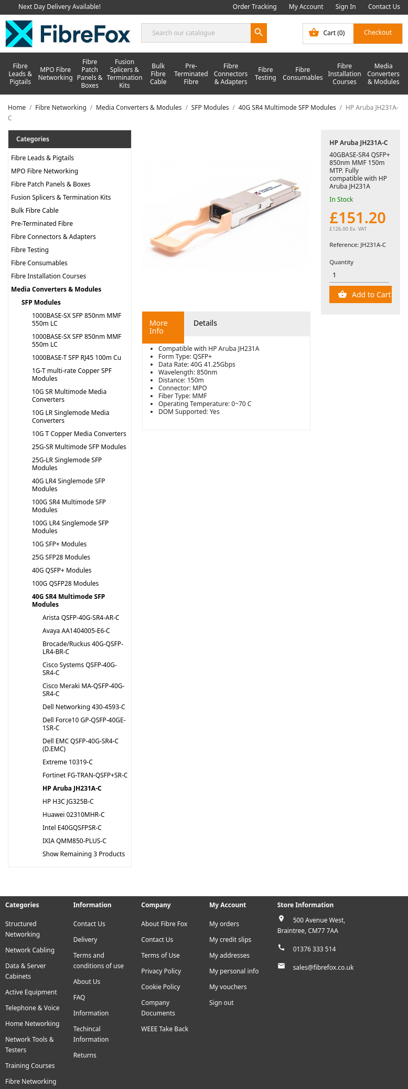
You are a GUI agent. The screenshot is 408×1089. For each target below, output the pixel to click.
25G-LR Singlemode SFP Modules (67, 463)
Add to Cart (370, 294)
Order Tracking (255, 7)
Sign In (346, 7)
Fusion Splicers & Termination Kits (124, 73)
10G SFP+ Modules (59, 544)
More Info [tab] (158, 327)
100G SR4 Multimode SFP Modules (69, 505)
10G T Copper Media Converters (79, 433)
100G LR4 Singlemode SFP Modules (70, 526)
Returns (84, 1055)
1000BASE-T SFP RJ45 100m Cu (76, 357)
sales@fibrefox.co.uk (323, 967)
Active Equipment (31, 992)
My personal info (234, 971)
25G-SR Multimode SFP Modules (79, 446)
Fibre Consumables (303, 73)
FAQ (79, 997)
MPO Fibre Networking (55, 73)
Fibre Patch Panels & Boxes (90, 73)
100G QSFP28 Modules (65, 583)
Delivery (85, 939)
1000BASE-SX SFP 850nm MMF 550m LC (76, 319)
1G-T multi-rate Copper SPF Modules (72, 374)
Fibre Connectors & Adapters (231, 73)
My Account (306, 7)
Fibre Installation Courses (344, 73)
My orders (224, 923)
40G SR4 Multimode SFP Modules (68, 600)
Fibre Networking (30, 1081)
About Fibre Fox (164, 923)
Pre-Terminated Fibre (191, 73)
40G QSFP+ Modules (62, 570)
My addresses (229, 955)
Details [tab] (205, 323)
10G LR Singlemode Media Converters (70, 416)
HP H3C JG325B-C (68, 801)
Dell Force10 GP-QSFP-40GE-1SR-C (84, 723)
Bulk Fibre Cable (158, 73)
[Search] (203, 33)
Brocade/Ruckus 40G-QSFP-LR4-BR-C (82, 647)
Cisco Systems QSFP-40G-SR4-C (79, 668)
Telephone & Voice (32, 1007)
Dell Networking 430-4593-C (83, 706)
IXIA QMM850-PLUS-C (74, 840)
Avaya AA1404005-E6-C (76, 630)
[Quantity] (359, 275)
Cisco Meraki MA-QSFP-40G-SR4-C (83, 689)
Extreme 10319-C (67, 762)
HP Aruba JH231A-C (72, 788)
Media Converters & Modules (383, 73)
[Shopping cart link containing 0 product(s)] (353, 33)
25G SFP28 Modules (61, 557)
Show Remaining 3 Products (83, 853)
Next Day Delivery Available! (59, 7)
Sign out (221, 1002)
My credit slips (230, 939)
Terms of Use (160, 955)
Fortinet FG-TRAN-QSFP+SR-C (84, 775)
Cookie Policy (160, 986)
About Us (87, 981)
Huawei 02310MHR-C (73, 814)
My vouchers (228, 986)
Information (91, 1013)
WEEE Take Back (164, 1028)
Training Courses (30, 1065)
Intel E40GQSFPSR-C (72, 827)
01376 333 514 (314, 949)
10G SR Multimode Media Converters (69, 395)
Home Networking (32, 1023)
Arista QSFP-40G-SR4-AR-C (81, 617)
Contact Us (384, 7)
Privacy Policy (161, 971)
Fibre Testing (265, 73)
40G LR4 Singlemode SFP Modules (68, 484)
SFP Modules (41, 302)
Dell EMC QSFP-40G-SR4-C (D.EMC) (80, 745)
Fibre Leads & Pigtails (20, 73)
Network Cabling (30, 950)
